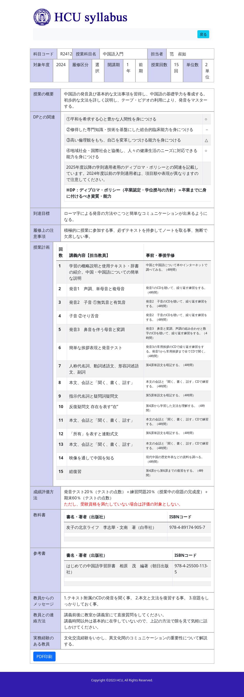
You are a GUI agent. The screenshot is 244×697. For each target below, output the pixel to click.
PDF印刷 (44, 656)
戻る (203, 34)
